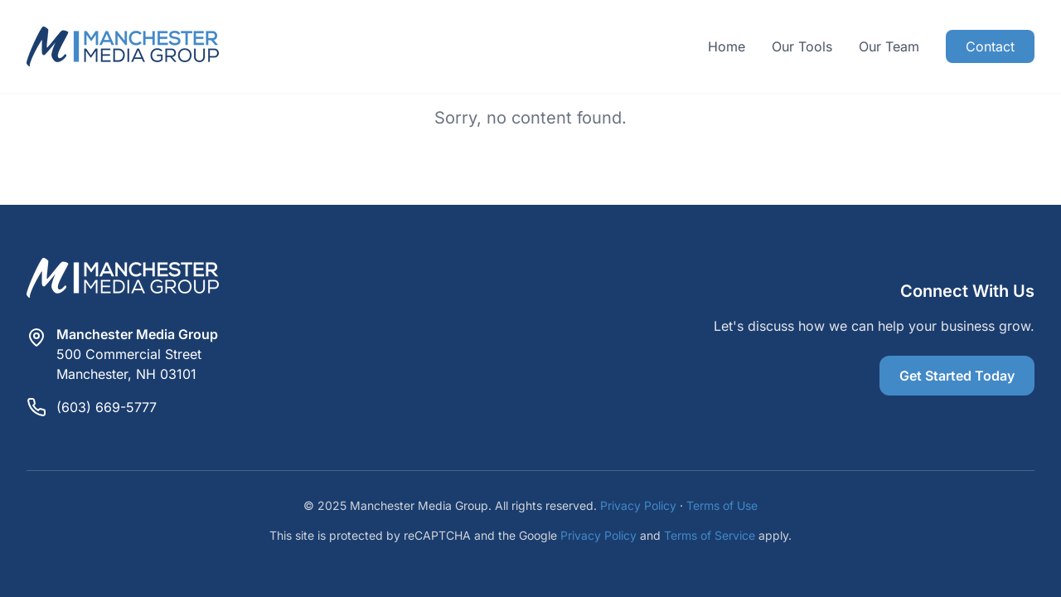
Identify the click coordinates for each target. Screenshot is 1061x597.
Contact (990, 46)
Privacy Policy (638, 505)
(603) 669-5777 (106, 407)
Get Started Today (957, 375)
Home (726, 46)
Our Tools (802, 46)
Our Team (889, 46)
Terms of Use (722, 505)
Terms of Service (709, 535)
